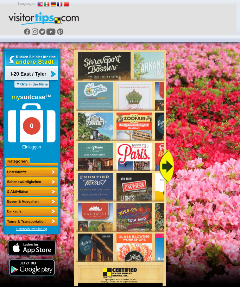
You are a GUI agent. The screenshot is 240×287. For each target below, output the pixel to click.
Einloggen (31, 147)
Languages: (27, 4)
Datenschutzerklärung (31, 229)
